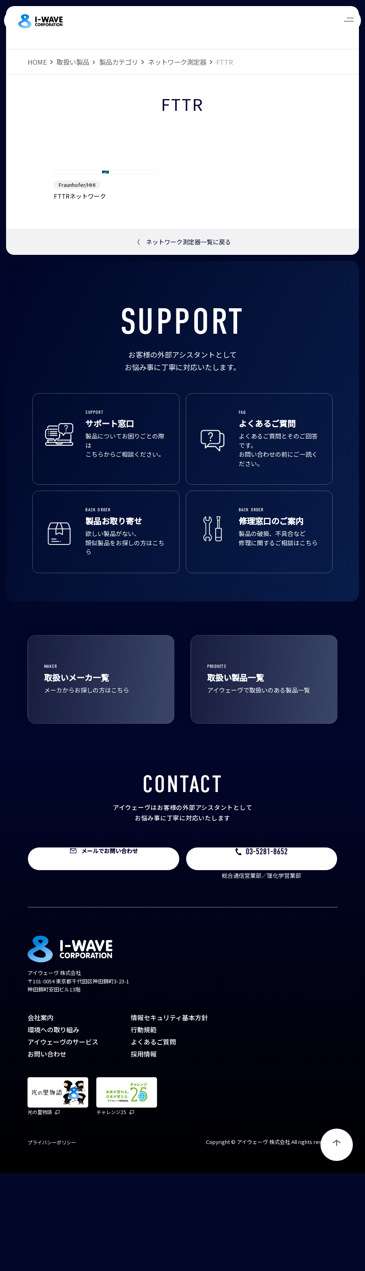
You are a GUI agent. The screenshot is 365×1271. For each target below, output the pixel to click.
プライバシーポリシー (52, 1240)
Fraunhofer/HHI (77, 282)
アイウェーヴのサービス (63, 1139)
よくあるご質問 (153, 1139)
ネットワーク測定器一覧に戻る (182, 339)
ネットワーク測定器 (177, 62)
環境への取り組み (53, 1127)
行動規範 (144, 1127)
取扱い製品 (73, 62)
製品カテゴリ (118, 62)
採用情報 (144, 1152)
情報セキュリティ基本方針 (169, 1115)
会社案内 (40, 1115)
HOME (37, 62)
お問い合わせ (47, 1152)
